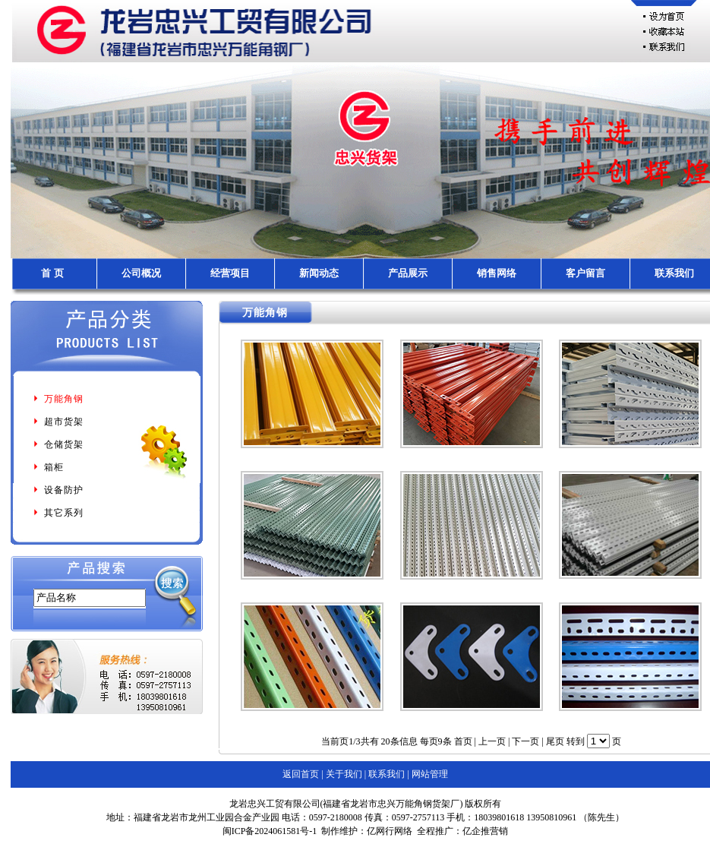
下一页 (525, 741)
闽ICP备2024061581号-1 (269, 831)
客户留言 (585, 273)
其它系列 (58, 512)
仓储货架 (58, 444)
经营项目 (230, 273)
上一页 (492, 741)
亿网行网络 (389, 831)
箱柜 (48, 467)
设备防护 (58, 490)
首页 (463, 741)
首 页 (52, 273)
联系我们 (674, 273)
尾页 (555, 741)
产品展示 (408, 273)
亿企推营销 (485, 831)
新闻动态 (319, 273)
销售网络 (496, 273)
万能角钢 (58, 398)
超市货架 (58, 421)
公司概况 (141, 273)
